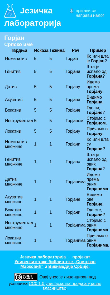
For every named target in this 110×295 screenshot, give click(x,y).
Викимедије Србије (68, 266)
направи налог (90, 15)
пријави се (86, 10)
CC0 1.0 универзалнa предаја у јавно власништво (65, 286)
